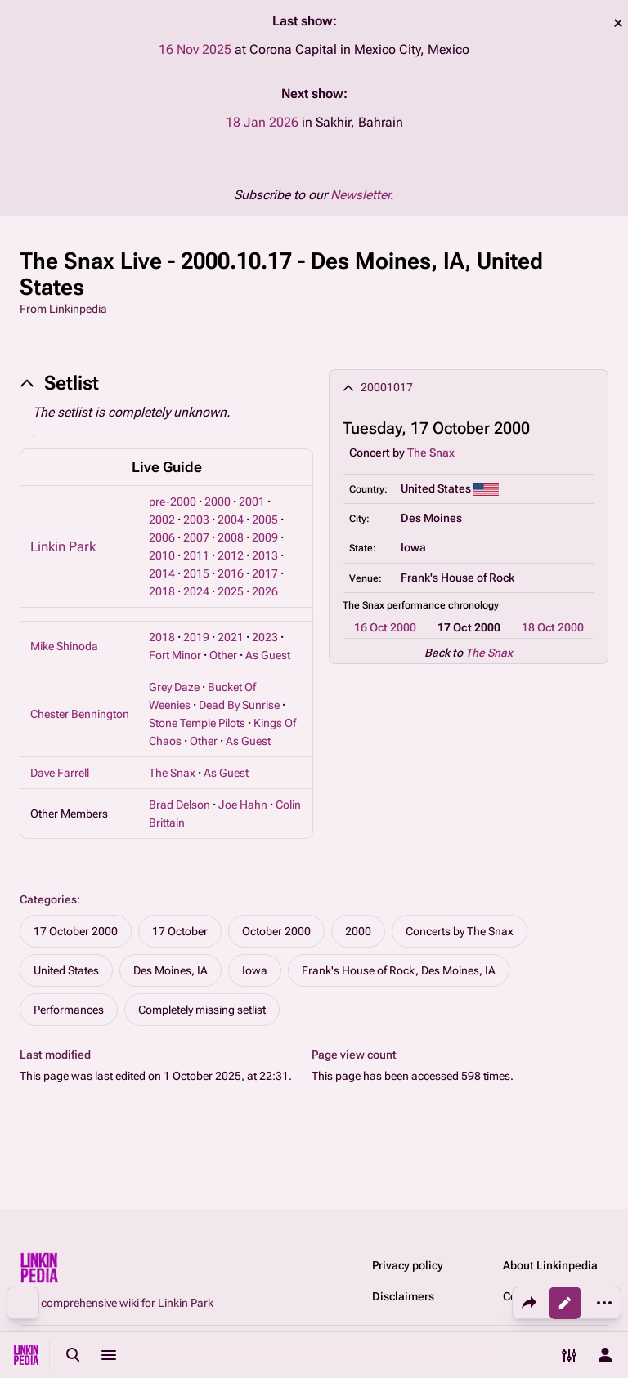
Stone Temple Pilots (197, 722)
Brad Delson (179, 804)
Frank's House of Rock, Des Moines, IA (399, 970)
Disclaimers (403, 1296)
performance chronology (443, 605)
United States (66, 970)
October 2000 (276, 931)
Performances (69, 1009)
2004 (231, 519)
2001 (252, 501)
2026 (265, 591)
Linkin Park (63, 546)
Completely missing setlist (202, 1009)
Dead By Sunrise (239, 704)
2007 (196, 537)
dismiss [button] (618, 23)
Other (223, 655)
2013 (265, 555)
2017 (265, 573)
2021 (231, 637)
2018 (162, 591)
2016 (231, 573)
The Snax (431, 452)
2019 (196, 637)
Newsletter (360, 195)
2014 (162, 573)
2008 (231, 537)
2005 (265, 519)
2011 (196, 555)
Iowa (254, 970)
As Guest (267, 655)
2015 (196, 573)
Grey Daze (174, 686)
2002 (162, 519)
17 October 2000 (76, 931)
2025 (231, 591)
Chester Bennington (79, 713)
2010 (162, 555)
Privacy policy (407, 1265)
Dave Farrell (59, 772)
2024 (196, 591)
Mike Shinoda (64, 646)
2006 (162, 537)
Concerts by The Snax (460, 931)
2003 (196, 519)
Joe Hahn (242, 804)
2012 (231, 555)
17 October (180, 931)
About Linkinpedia (550, 1265)
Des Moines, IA (170, 970)
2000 (217, 501)
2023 (265, 637)
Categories (48, 899)
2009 (265, 537)
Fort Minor (175, 655)
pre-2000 (172, 501)
